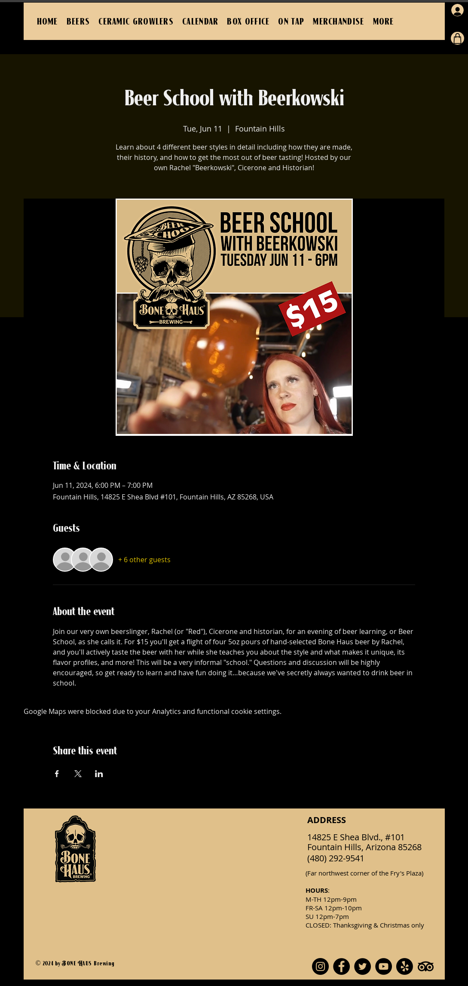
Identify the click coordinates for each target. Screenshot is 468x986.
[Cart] (457, 38)
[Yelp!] (404, 966)
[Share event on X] (78, 773)
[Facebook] (341, 966)
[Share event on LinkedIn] (99, 773)
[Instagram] (320, 966)
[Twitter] (362, 966)
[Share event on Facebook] (57, 773)
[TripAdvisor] (425, 966)
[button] (383, 21)
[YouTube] (383, 966)
